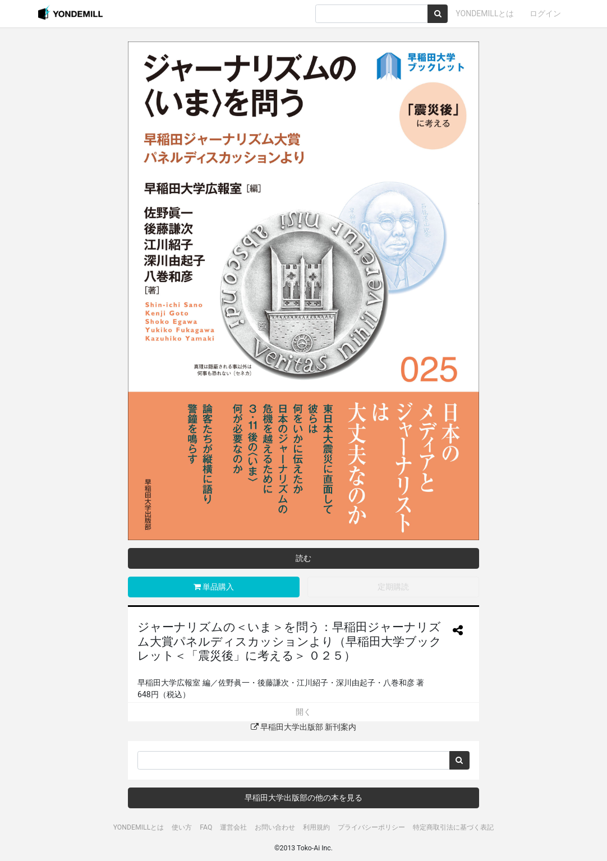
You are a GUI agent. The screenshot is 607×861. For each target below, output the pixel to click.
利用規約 (316, 827)
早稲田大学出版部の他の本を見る (303, 797)
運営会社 (233, 827)
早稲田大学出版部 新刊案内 (304, 726)
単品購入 (214, 586)
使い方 (182, 827)
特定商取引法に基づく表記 (453, 827)
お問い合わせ (275, 827)
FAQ (206, 827)
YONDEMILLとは (485, 13)
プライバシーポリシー (371, 827)
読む (303, 558)
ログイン (545, 13)
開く (303, 711)
